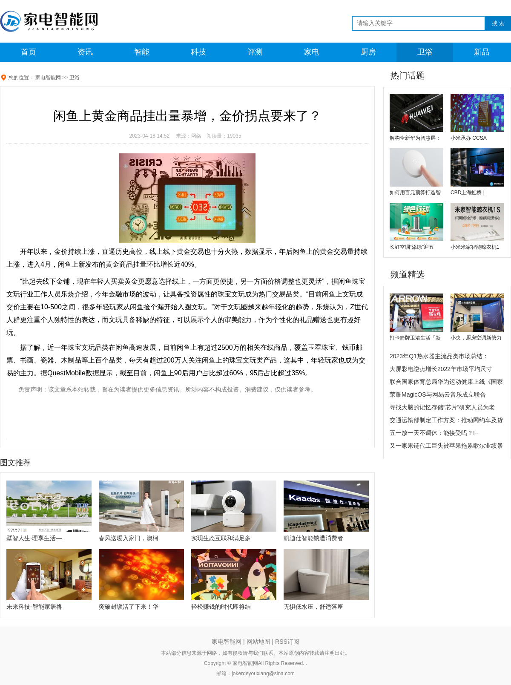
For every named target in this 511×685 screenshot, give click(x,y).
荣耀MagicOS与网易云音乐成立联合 (438, 394)
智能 (141, 52)
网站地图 (258, 641)
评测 (255, 52)
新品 (481, 52)
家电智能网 (48, 78)
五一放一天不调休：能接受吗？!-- (434, 432)
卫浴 (425, 52)
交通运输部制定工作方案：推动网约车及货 (446, 420)
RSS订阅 (287, 641)
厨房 (368, 52)
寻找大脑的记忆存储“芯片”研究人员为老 (442, 407)
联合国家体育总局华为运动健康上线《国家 (446, 381)
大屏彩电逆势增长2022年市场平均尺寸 (441, 369)
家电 (311, 52)
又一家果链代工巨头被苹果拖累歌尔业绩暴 (446, 445)
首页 (28, 52)
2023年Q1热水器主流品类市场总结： (439, 356)
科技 (198, 52)
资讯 (85, 52)
